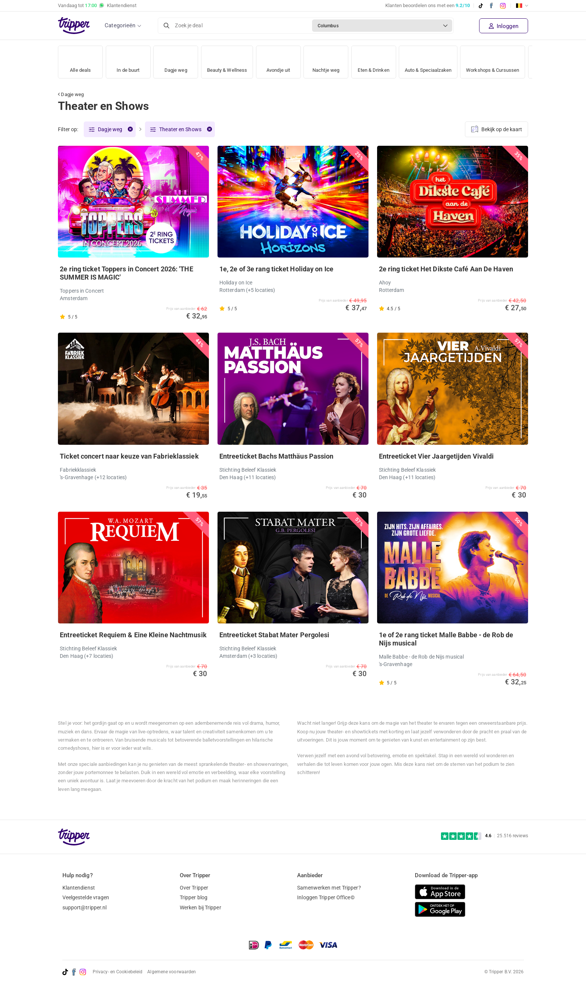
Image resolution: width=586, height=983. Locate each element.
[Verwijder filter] (130, 129)
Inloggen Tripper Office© (325, 897)
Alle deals (81, 59)
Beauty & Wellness (228, 59)
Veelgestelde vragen (86, 897)
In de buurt (128, 59)
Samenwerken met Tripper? (329, 888)
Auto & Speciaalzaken (434, 59)
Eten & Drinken (377, 59)
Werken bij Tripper (200, 907)
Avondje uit (281, 59)
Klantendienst (78, 888)
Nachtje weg (328, 59)
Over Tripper (194, 888)
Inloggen (503, 26)
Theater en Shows (180, 130)
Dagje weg (176, 59)
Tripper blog (193, 897)
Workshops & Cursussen (502, 59)
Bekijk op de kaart (496, 128)
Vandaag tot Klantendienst (97, 5)
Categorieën (120, 25)
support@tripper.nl (84, 907)
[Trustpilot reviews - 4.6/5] (484, 836)
